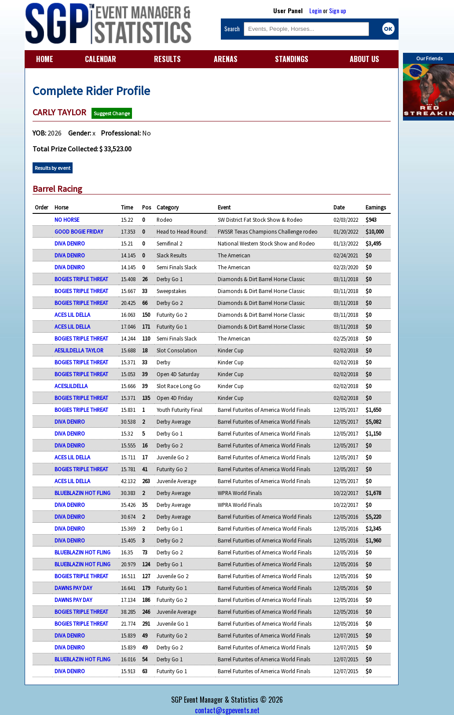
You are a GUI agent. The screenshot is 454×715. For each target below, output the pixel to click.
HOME (44, 59)
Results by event (52, 168)
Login (315, 10)
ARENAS (226, 59)
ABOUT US (364, 59)
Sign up (337, 10)
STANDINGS (291, 59)
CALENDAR (100, 59)
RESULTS (167, 59)
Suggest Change (112, 113)
